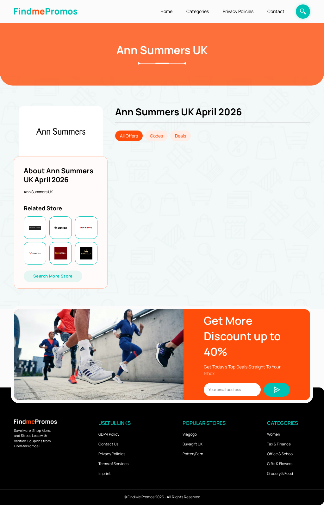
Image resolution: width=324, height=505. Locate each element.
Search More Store (53, 276)
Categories (197, 11)
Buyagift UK (192, 444)
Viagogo (190, 434)
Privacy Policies (238, 11)
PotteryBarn (193, 454)
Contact (275, 11)
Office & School (280, 454)
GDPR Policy (108, 434)
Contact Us (108, 444)
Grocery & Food (280, 473)
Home (166, 11)
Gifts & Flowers (279, 463)
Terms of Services (113, 463)
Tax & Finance (279, 444)
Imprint (104, 473)
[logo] (45, 11)
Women (273, 434)
